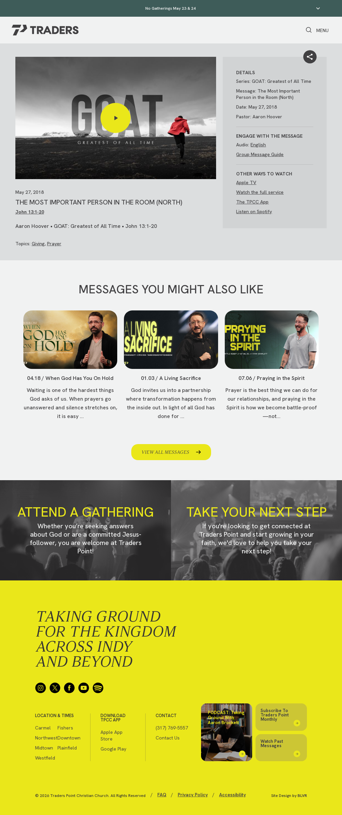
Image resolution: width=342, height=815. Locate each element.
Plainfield (67, 748)
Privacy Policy (193, 795)
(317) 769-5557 (172, 728)
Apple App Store (112, 735)
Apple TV (246, 182)
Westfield (45, 758)
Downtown (68, 738)
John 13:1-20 (29, 212)
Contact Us (168, 738)
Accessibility (232, 795)
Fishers (65, 728)
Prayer (54, 244)
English (258, 145)
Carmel (43, 728)
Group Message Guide (260, 154)
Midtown (44, 748)
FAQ (161, 795)
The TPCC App (252, 202)
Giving (38, 244)
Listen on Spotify (254, 212)
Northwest (46, 738)
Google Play (113, 749)
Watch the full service (260, 192)
